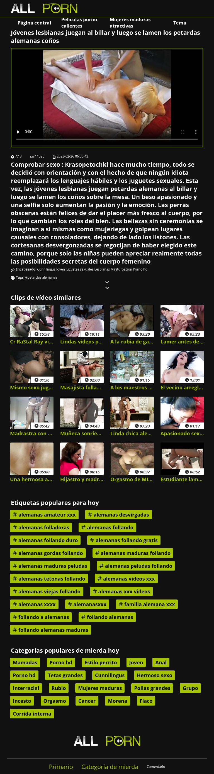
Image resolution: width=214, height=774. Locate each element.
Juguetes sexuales (79, 269)
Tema (179, 22)
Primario (61, 767)
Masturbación (121, 269)
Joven (60, 269)
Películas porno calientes (79, 22)
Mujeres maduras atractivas (130, 22)
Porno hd (140, 269)
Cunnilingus (46, 269)
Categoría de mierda (109, 767)
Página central (34, 22)
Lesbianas (102, 269)
